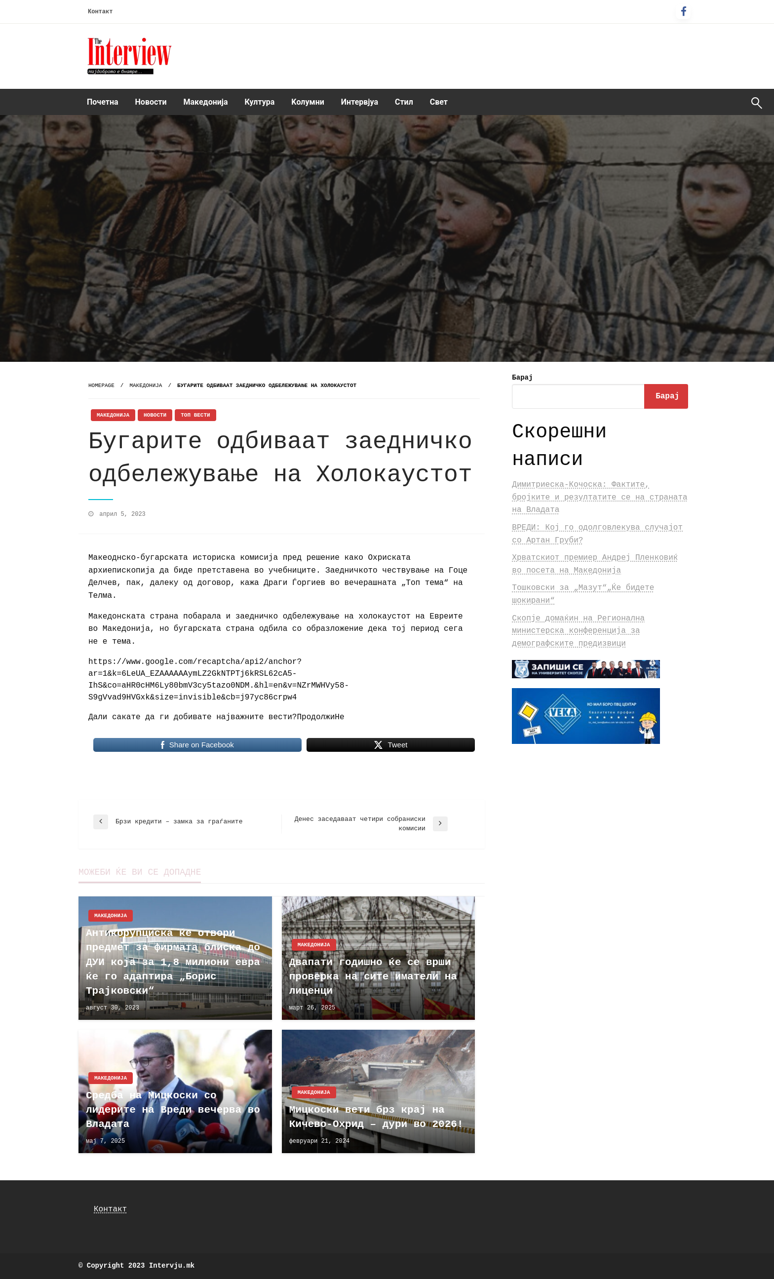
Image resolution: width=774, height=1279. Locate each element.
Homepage (101, 385)
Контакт (100, 11)
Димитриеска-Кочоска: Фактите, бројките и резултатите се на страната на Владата (599, 497)
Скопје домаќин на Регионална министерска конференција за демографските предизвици (578, 631)
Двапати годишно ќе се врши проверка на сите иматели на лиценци (373, 977)
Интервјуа (359, 102)
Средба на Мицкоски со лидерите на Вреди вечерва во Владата (173, 1110)
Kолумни (307, 102)
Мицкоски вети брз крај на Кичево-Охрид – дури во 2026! (376, 1117)
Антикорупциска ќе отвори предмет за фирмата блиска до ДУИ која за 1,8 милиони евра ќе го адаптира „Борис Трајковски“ (173, 962)
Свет (439, 102)
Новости (151, 102)
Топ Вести (195, 415)
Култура (260, 102)
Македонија (206, 102)
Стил (404, 102)
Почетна (102, 102)
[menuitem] (102, 102)
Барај (522, 378)
